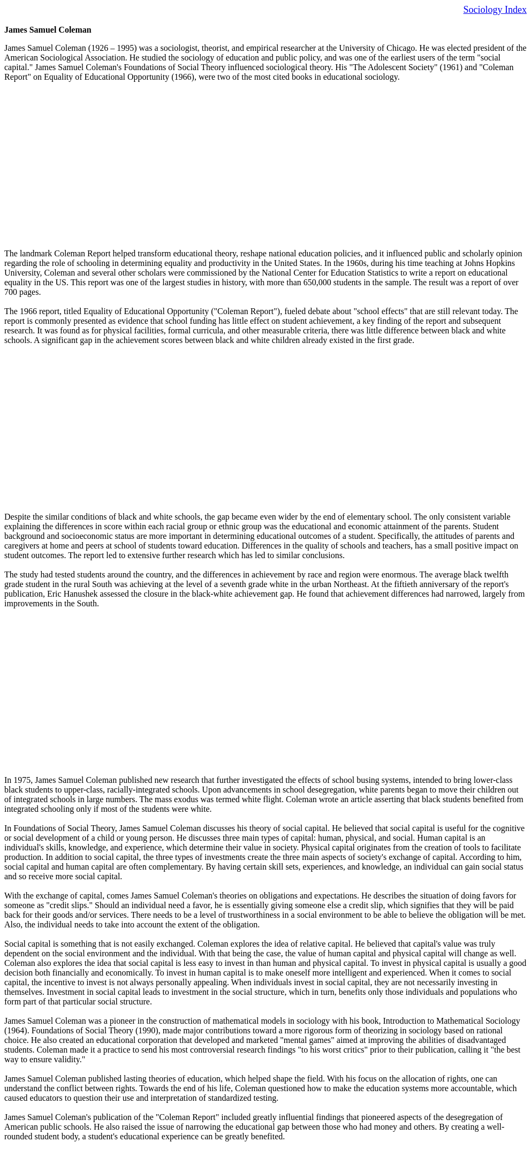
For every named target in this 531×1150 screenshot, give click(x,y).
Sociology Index (495, 9)
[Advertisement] (265, 165)
